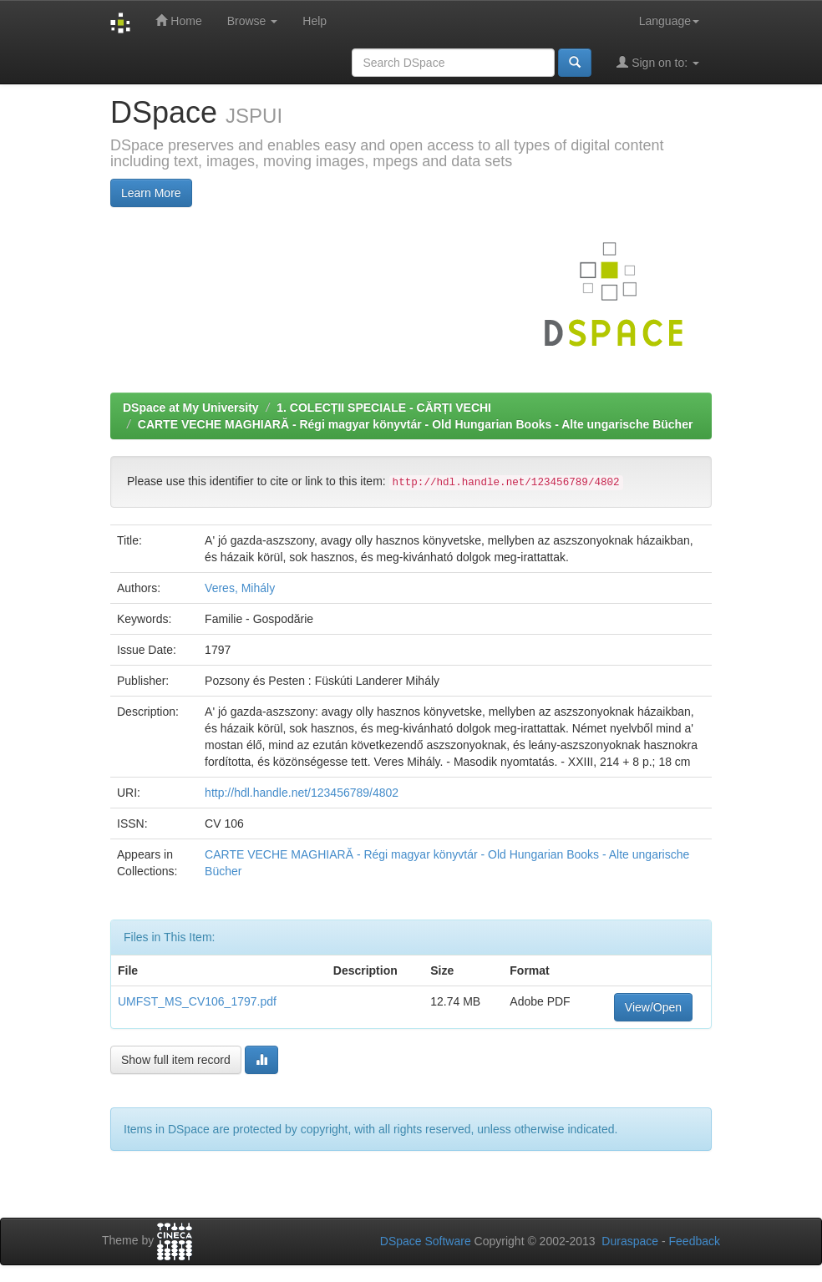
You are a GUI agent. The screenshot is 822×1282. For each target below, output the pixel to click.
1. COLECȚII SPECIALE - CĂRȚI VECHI (384, 407)
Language (669, 21)
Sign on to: (657, 62)
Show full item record (176, 1060)
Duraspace (629, 1241)
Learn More (151, 193)
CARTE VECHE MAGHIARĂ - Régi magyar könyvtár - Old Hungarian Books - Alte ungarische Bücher (415, 424)
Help (314, 21)
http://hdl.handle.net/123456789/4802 (301, 792)
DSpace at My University (191, 407)
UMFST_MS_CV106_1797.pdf (197, 1001)
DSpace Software (425, 1241)
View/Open (653, 1007)
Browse (252, 21)
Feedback (694, 1241)
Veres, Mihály (240, 588)
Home (178, 20)
